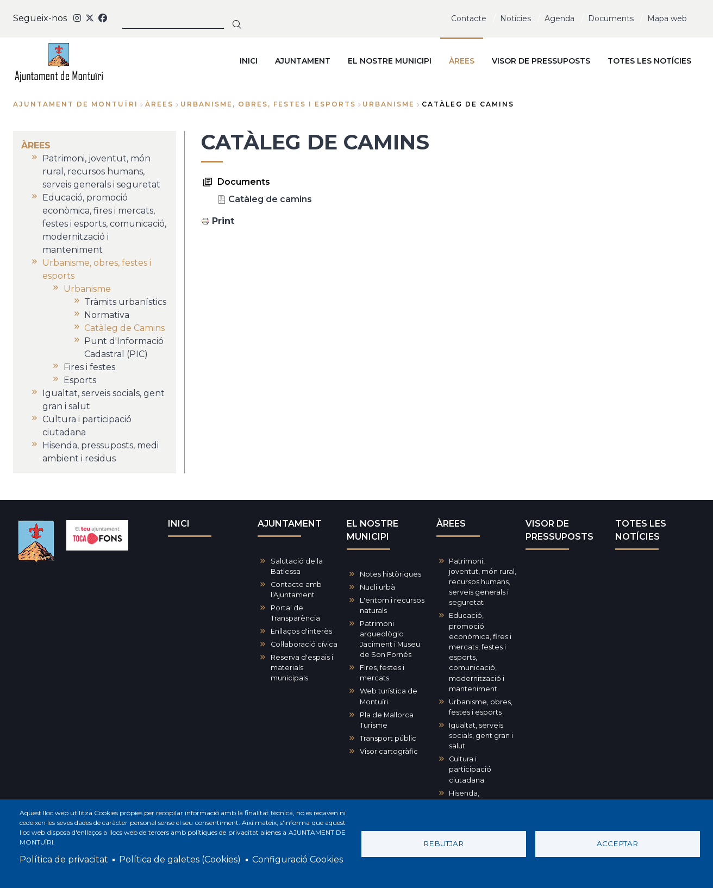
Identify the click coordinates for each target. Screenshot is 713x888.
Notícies (515, 18)
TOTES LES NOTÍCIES (640, 530)
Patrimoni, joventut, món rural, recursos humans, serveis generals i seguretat (482, 582)
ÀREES (159, 104)
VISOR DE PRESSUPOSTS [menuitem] (541, 61)
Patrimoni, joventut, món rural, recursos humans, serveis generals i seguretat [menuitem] (101, 171)
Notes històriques (390, 574)
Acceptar (617, 843)
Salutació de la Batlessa (297, 566)
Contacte (468, 18)
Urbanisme (388, 104)
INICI (179, 523)
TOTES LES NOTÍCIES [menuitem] (649, 61)
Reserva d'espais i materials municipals (302, 667)
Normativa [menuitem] (106, 315)
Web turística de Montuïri (388, 696)
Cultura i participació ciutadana (470, 769)
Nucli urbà (377, 587)
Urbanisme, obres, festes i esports (268, 104)
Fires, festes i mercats (382, 673)
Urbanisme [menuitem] (87, 289)
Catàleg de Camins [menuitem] (124, 328)
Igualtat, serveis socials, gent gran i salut (481, 735)
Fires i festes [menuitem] (89, 367)
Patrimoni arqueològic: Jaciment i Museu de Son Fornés (390, 639)
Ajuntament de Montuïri (75, 104)
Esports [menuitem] (80, 380)
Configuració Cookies (297, 859)
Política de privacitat (64, 859)
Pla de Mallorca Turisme (387, 720)
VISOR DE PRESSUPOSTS (559, 530)
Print (223, 221)
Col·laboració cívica (304, 644)
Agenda (559, 18)
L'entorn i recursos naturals (392, 605)
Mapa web (667, 18)
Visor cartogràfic (389, 751)
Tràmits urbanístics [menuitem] (125, 302)
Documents (611, 18)
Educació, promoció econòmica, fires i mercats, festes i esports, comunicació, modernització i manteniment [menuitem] (104, 223)
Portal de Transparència (295, 613)
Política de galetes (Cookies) (180, 859)
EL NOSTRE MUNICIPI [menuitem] (389, 61)
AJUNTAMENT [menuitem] (302, 61)
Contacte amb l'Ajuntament (296, 589)
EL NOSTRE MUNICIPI (372, 530)
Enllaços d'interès (301, 631)
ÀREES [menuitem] (461, 61)
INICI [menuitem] (249, 61)
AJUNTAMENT (290, 523)
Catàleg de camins (270, 199)
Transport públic (388, 738)
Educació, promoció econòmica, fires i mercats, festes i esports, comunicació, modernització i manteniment (480, 651)
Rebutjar (443, 843)
